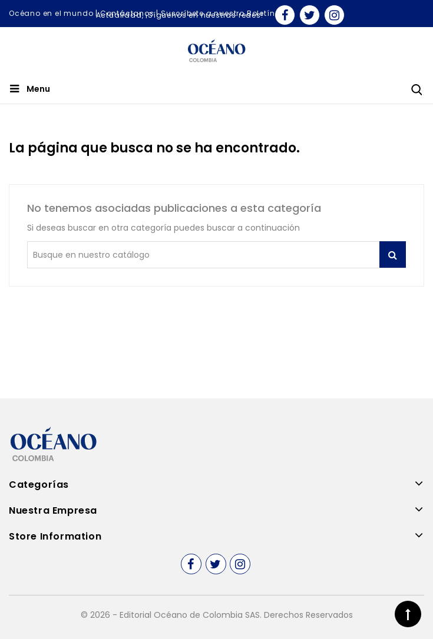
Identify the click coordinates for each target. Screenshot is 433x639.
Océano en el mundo (51, 13)
